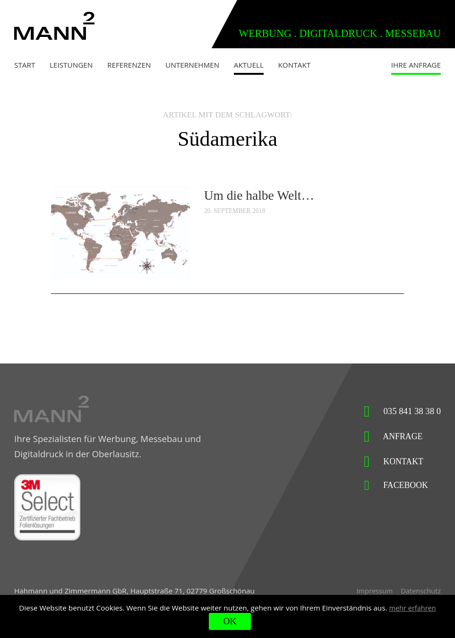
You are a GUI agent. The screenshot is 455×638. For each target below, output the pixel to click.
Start (24, 65)
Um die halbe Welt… (262, 195)
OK (230, 621)
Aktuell (249, 65)
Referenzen (129, 65)
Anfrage (392, 436)
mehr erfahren (412, 607)
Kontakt (294, 65)
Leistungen (71, 65)
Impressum (372, 593)
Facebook (394, 486)
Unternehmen (192, 65)
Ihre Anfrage (416, 65)
